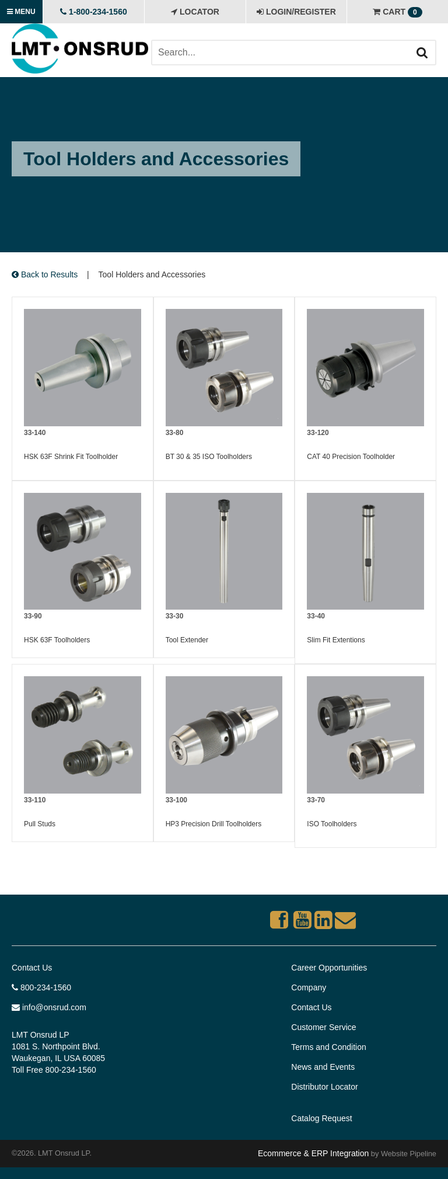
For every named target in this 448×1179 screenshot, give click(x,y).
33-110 (35, 800)
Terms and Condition (328, 1047)
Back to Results (45, 274)
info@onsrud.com (49, 1007)
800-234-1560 (41, 987)
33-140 (35, 433)
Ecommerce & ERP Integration (313, 1153)
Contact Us (32, 967)
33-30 (175, 616)
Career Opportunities (329, 967)
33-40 (316, 616)
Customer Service (323, 1027)
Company (308, 987)
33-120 (317, 433)
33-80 (175, 433)
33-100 (176, 800)
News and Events (323, 1067)
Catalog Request (321, 1118)
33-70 (316, 800)
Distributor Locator (324, 1086)
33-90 (33, 616)
